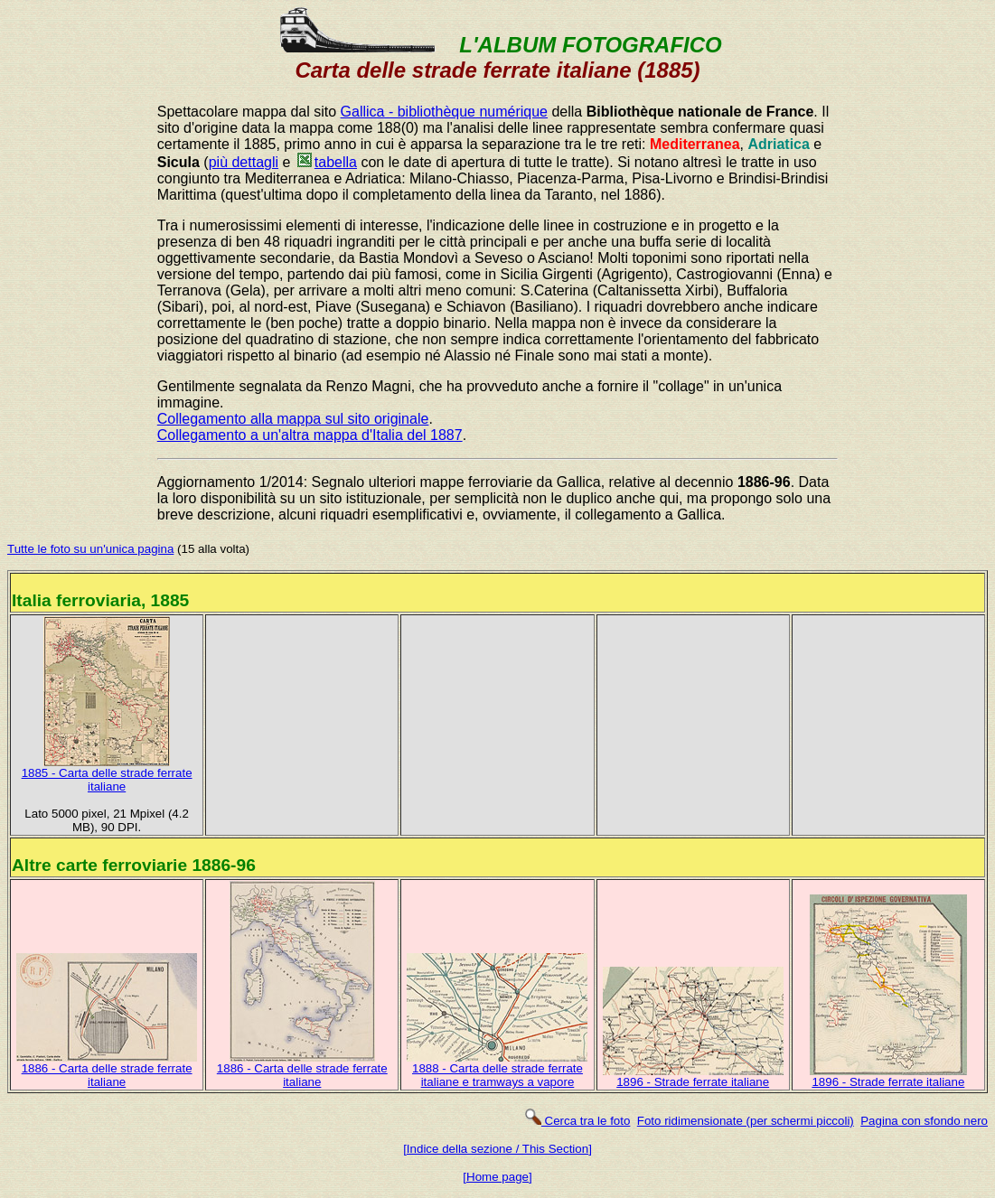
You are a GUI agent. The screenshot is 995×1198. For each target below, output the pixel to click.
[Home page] (497, 1177)
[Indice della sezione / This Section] (497, 1149)
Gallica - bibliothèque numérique (444, 111)
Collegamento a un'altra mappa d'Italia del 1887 (310, 435)
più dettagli (243, 162)
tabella (326, 162)
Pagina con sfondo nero (924, 1121)
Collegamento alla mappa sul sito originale (293, 418)
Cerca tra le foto (577, 1121)
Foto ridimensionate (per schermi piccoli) (745, 1121)
